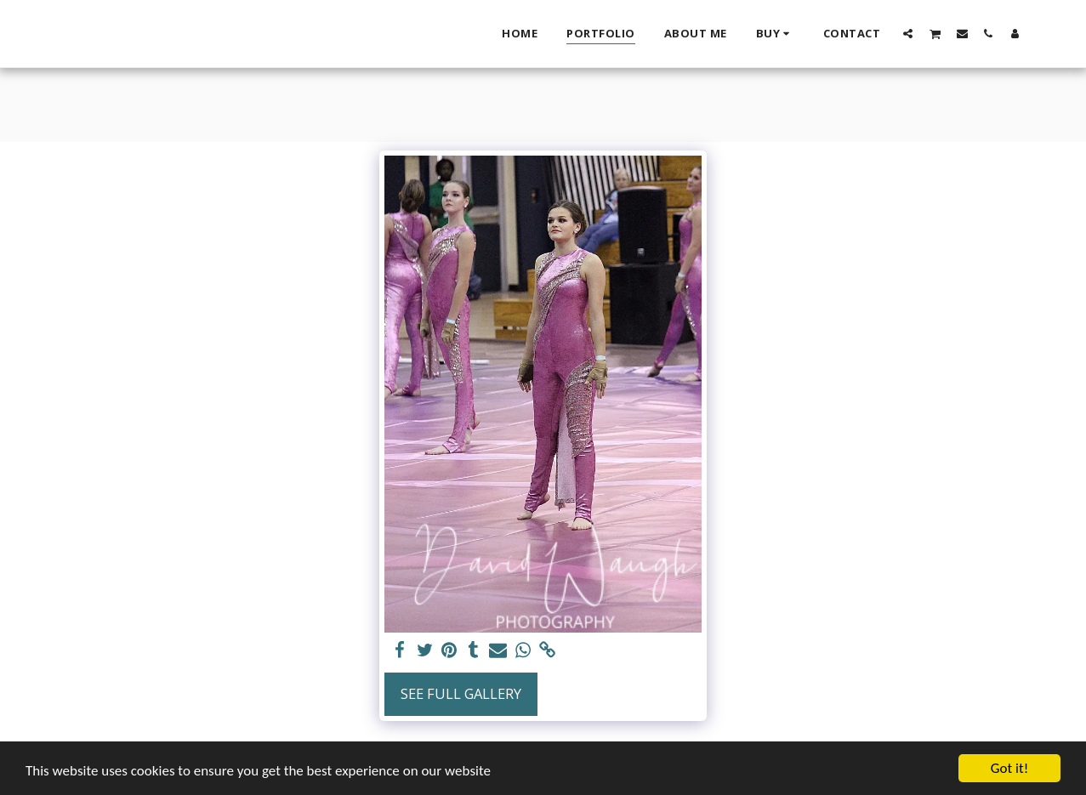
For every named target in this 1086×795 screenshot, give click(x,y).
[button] (908, 33)
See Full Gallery (461, 693)
